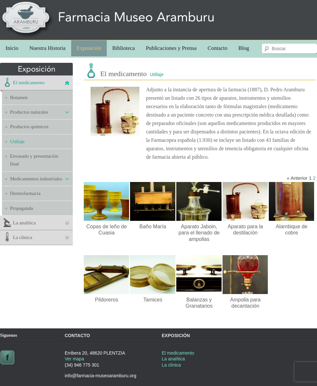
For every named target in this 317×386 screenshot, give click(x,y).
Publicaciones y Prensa (171, 48)
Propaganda (21, 208)
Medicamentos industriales (36, 178)
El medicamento (29, 82)
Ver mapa (74, 358)
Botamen (18, 97)
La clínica (22, 237)
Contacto (217, 48)
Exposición (89, 48)
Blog (243, 48)
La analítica (24, 222)
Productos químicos (29, 126)
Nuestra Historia (47, 48)
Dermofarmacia (25, 193)
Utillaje (17, 141)
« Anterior (297, 178)
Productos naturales (29, 112)
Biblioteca (123, 48)
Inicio (11, 48)
